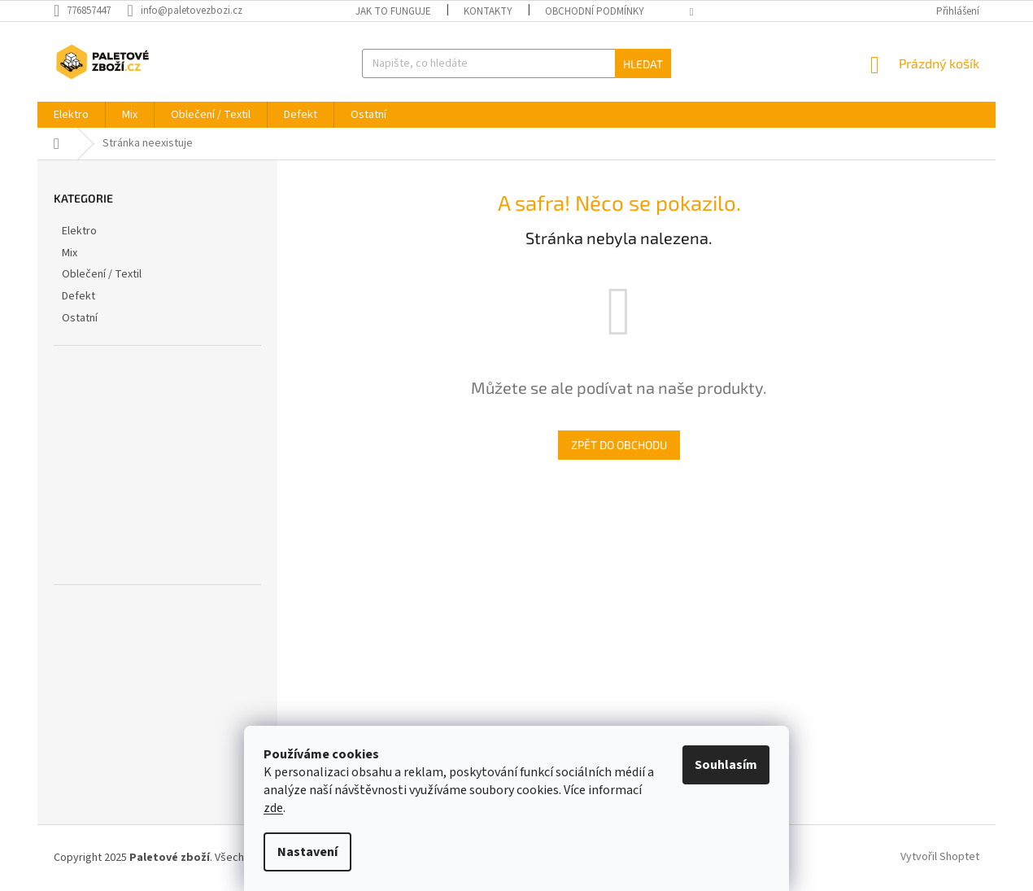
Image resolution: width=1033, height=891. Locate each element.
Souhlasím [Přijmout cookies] (726, 765)
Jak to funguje (393, 11)
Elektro (80, 231)
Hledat (643, 64)
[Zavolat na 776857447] (90, 10)
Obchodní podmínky (594, 11)
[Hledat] (516, 63)
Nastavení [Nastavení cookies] (307, 852)
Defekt (80, 296)
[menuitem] (71, 115)
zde (273, 808)
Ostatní (81, 318)
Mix (71, 253)
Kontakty (488, 11)
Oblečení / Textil (103, 274)
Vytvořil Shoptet (939, 858)
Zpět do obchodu (619, 445)
